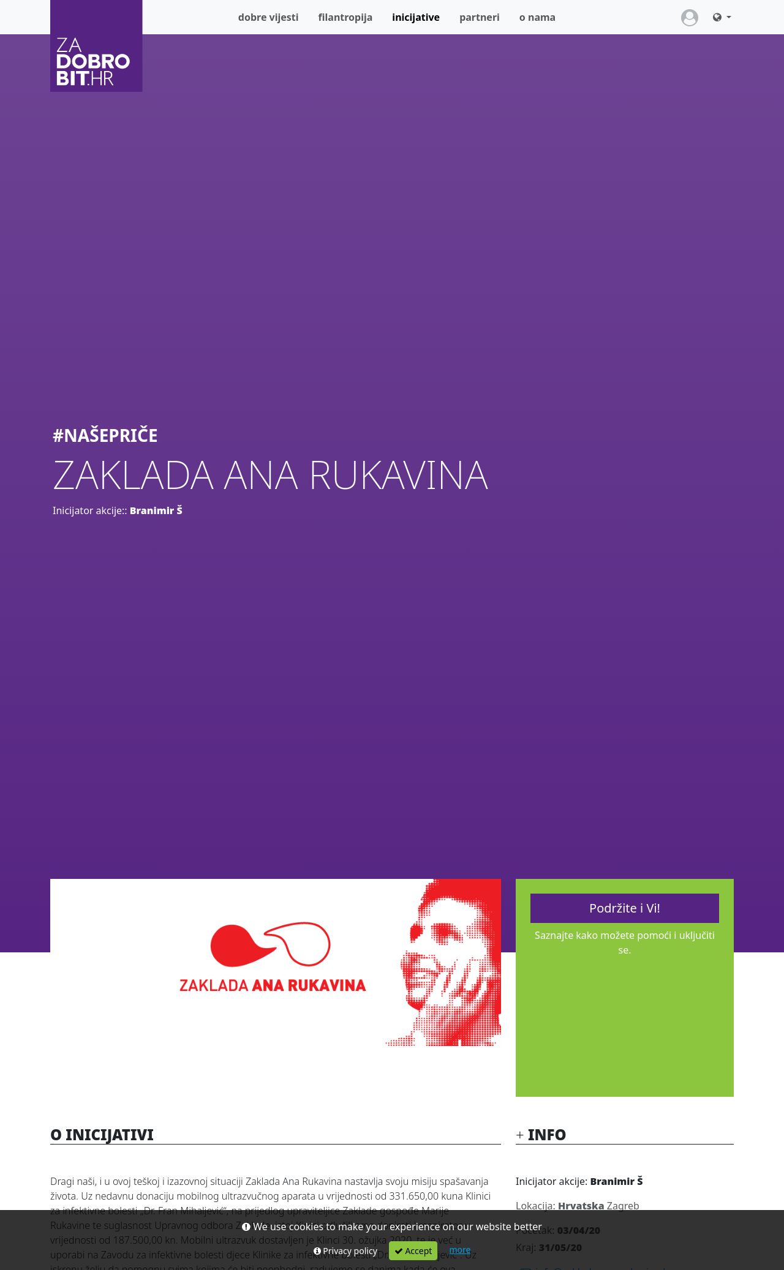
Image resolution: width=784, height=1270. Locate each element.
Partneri (479, 17)
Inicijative (421, 16)
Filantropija (345, 17)
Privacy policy (345, 1251)
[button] (722, 17)
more (459, 1249)
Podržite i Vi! (624, 908)
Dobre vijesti (268, 17)
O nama (537, 17)
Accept (413, 1251)
